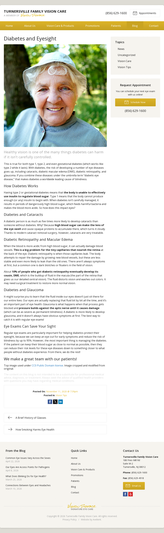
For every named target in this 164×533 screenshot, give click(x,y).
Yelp (130, 494)
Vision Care (124, 61)
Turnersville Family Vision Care (81, 516)
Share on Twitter (55, 402)
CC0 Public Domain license (47, 365)
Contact (75, 492)
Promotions (92, 25)
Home (9, 25)
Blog (135, 25)
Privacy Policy (69, 519)
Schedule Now (134, 102)
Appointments (144, 13)
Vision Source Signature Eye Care (82, 506)
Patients (116, 25)
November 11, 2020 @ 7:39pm (62, 391)
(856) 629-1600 (116, 13)
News (121, 49)
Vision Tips (61, 395)
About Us (29, 25)
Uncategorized (126, 55)
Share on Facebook (50, 402)
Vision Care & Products (60, 25)
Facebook (125, 494)
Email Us (133, 485)
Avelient (97, 519)
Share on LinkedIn (60, 402)
